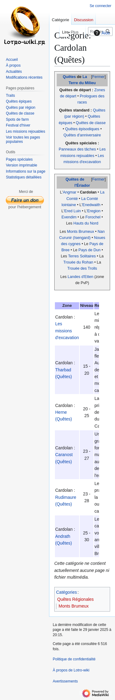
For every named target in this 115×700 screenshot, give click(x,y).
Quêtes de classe (90, 123)
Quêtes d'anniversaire (82, 135)
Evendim (69, 217)
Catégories (66, 592)
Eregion (93, 211)
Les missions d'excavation (67, 330)
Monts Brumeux (80, 231)
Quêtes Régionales (75, 599)
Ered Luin (72, 211)
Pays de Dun (90, 250)
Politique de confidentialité (74, 659)
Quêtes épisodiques (82, 129)
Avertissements (65, 681)
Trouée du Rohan (78, 262)
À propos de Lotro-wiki (71, 670)
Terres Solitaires (82, 256)
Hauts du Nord (85, 223)
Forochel (93, 217)
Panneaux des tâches (77, 149)
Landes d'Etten (81, 277)
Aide (101, 33)
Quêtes (69, 77)
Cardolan (88, 192)
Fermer (98, 77)
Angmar (69, 192)
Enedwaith (91, 205)
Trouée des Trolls (82, 268)
